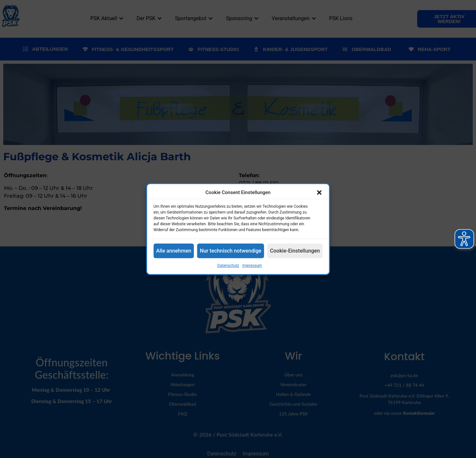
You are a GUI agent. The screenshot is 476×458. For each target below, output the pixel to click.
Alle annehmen (176, 251)
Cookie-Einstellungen (293, 251)
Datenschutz (228, 265)
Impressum (252, 265)
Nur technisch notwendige (231, 251)
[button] (316, 192)
